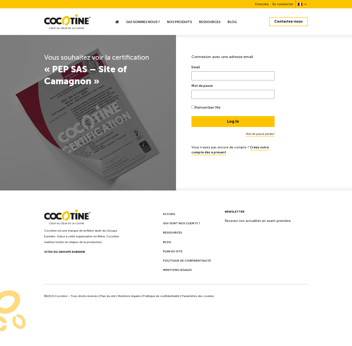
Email (195, 67)
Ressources (209, 22)
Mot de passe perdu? (260, 134)
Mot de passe (202, 86)
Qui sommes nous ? (143, 22)
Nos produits (179, 22)
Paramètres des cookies (198, 296)
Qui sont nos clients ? (181, 223)
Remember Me (207, 107)
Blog (232, 22)
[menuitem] (300, 4)
